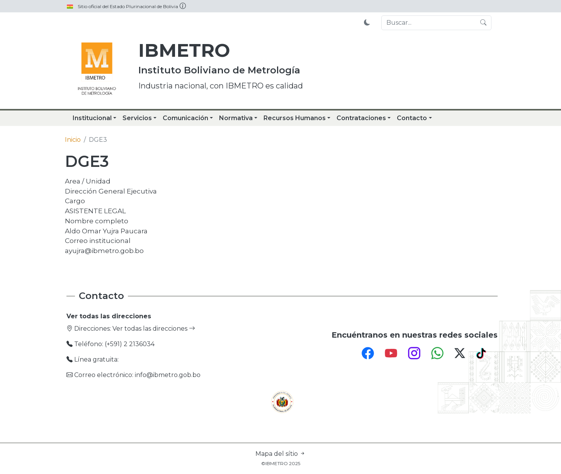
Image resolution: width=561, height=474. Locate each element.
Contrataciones (361, 118)
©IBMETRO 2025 (280, 463)
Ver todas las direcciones (153, 328)
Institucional (92, 118)
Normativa (236, 118)
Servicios (137, 118)
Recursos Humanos (295, 118)
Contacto (412, 118)
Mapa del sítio (280, 453)
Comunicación (185, 118)
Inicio (73, 139)
